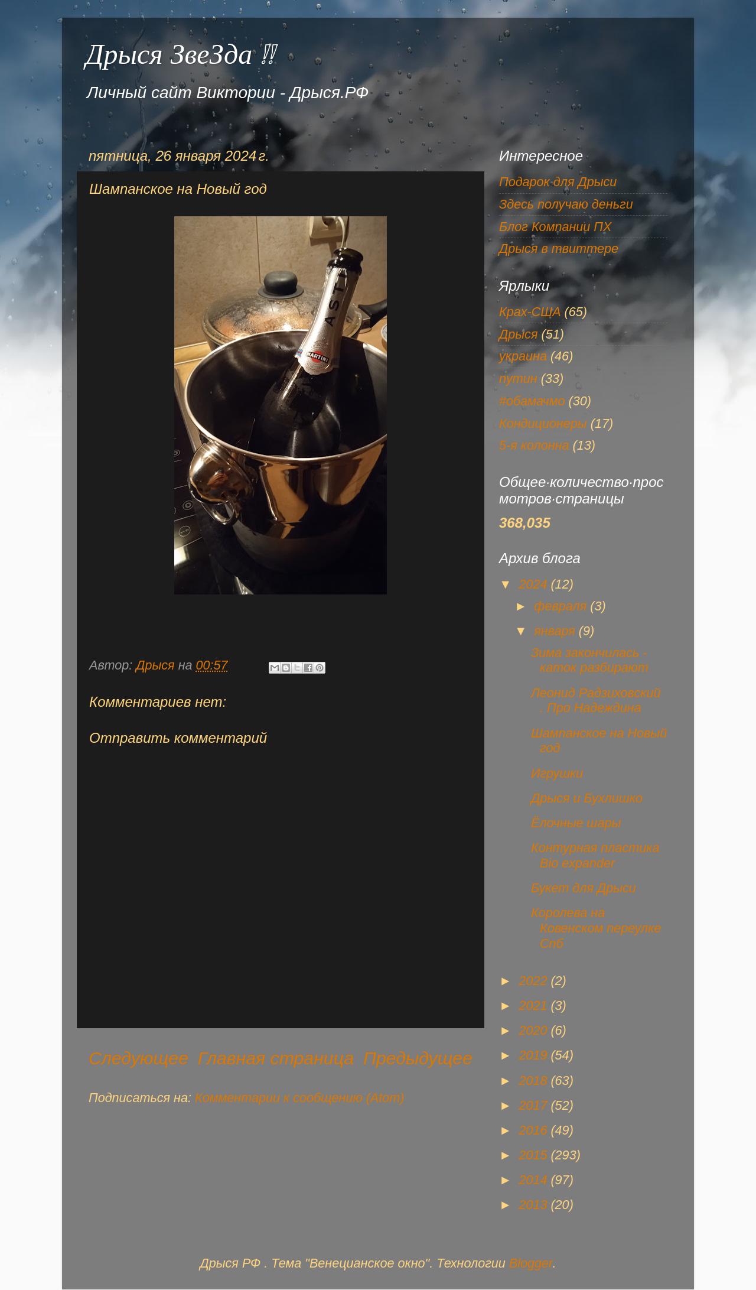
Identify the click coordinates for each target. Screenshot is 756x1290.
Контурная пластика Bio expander (595, 855)
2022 (534, 980)
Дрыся (518, 334)
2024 (534, 584)
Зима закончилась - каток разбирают (590, 660)
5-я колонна (534, 445)
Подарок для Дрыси (558, 181)
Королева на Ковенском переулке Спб (596, 928)
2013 (534, 1204)
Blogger (531, 1263)
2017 (534, 1105)
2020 (534, 1030)
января (556, 630)
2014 (534, 1179)
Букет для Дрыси (583, 887)
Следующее (138, 1058)
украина (523, 356)
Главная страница (276, 1058)
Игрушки (557, 773)
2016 (534, 1130)
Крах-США (530, 311)
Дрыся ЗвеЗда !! (180, 54)
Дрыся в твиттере (558, 248)
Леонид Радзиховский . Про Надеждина (595, 700)
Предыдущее (417, 1058)
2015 (534, 1155)
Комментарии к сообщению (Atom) (299, 1097)
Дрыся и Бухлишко (587, 798)
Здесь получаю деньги (566, 204)
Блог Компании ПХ (555, 226)
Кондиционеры (543, 423)
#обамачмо (532, 401)
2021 (534, 1005)
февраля (562, 606)
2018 (534, 1080)
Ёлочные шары (576, 822)
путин (518, 378)
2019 (534, 1055)
